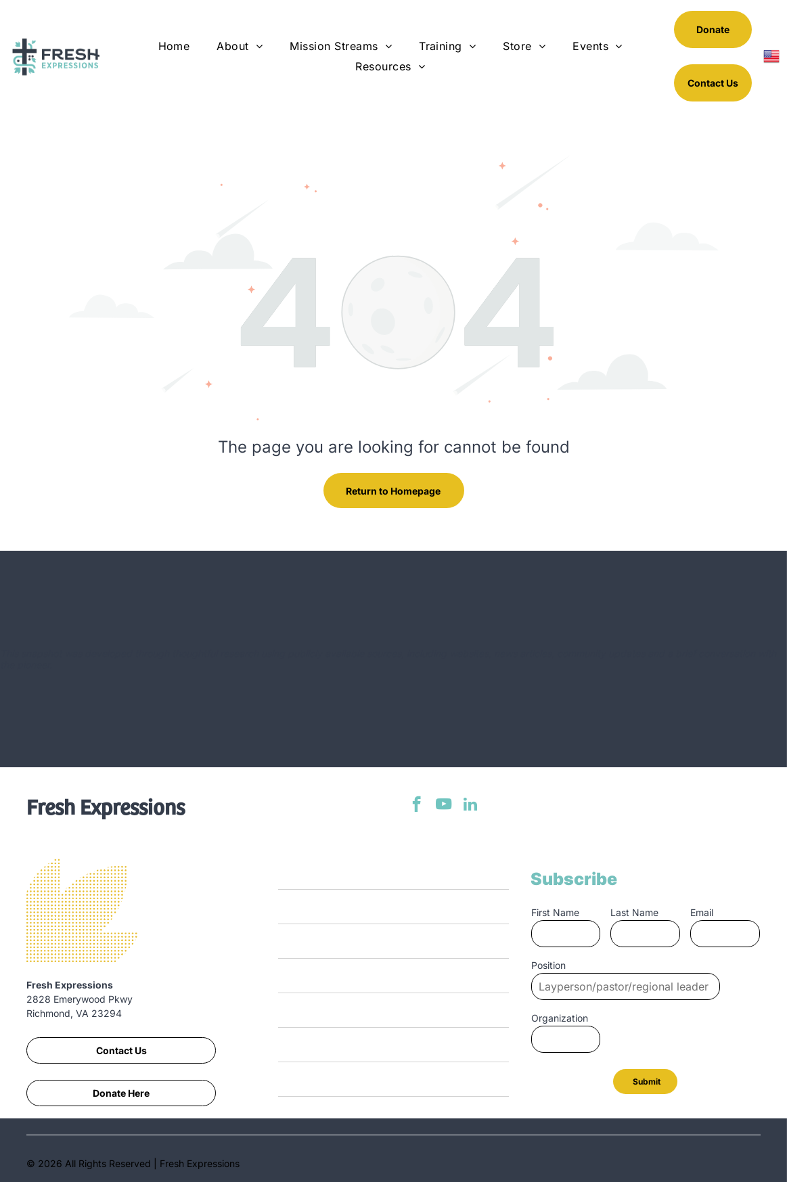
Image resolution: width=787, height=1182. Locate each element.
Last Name (634, 912)
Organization (559, 1018)
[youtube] (443, 805)
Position (548, 965)
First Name (555, 912)
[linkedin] (470, 805)
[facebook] (416, 805)
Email (701, 912)
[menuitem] (174, 46)
